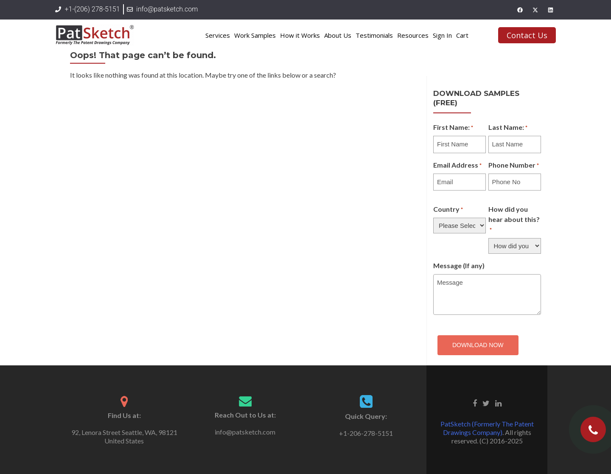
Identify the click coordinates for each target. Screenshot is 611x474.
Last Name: (507, 127)
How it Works (300, 35)
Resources (413, 35)
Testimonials (374, 35)
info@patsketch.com (245, 432)
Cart (462, 35)
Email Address (457, 165)
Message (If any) (459, 265)
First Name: (453, 127)
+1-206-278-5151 (366, 433)
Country (448, 209)
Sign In (442, 35)
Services (217, 35)
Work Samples (255, 35)
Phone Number (513, 165)
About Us (337, 35)
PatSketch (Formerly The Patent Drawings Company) (487, 428)
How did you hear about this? (514, 220)
